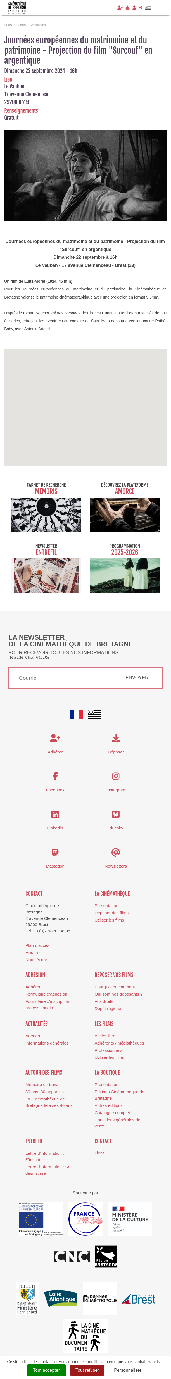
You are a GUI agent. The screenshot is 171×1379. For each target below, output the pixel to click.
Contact (33, 893)
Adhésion (35, 975)
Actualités (36, 1024)
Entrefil (46, 552)
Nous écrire (36, 959)
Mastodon (55, 866)
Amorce (125, 491)
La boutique (107, 1072)
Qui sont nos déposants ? (119, 994)
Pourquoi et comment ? (117, 986)
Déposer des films (112, 912)
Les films (104, 1024)
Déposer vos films (114, 975)
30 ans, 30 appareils (44, 1091)
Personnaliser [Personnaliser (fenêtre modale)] (127, 1370)
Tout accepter (46, 1370)
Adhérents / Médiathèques (119, 1043)
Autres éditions (109, 1105)
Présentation (106, 905)
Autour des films (43, 1072)
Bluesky (115, 828)
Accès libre (105, 1035)
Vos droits (104, 1001)
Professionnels (109, 1050)
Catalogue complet (112, 1112)
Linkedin (55, 828)
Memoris (46, 491)
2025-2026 (124, 552)
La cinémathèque (112, 893)
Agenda (32, 1035)
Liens (100, 1153)
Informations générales (47, 1043)
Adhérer (33, 986)
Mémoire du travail (42, 1084)
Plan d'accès (37, 945)
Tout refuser (87, 1370)
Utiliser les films (109, 920)
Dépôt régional (108, 1008)
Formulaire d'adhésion (46, 994)
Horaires (33, 952)
